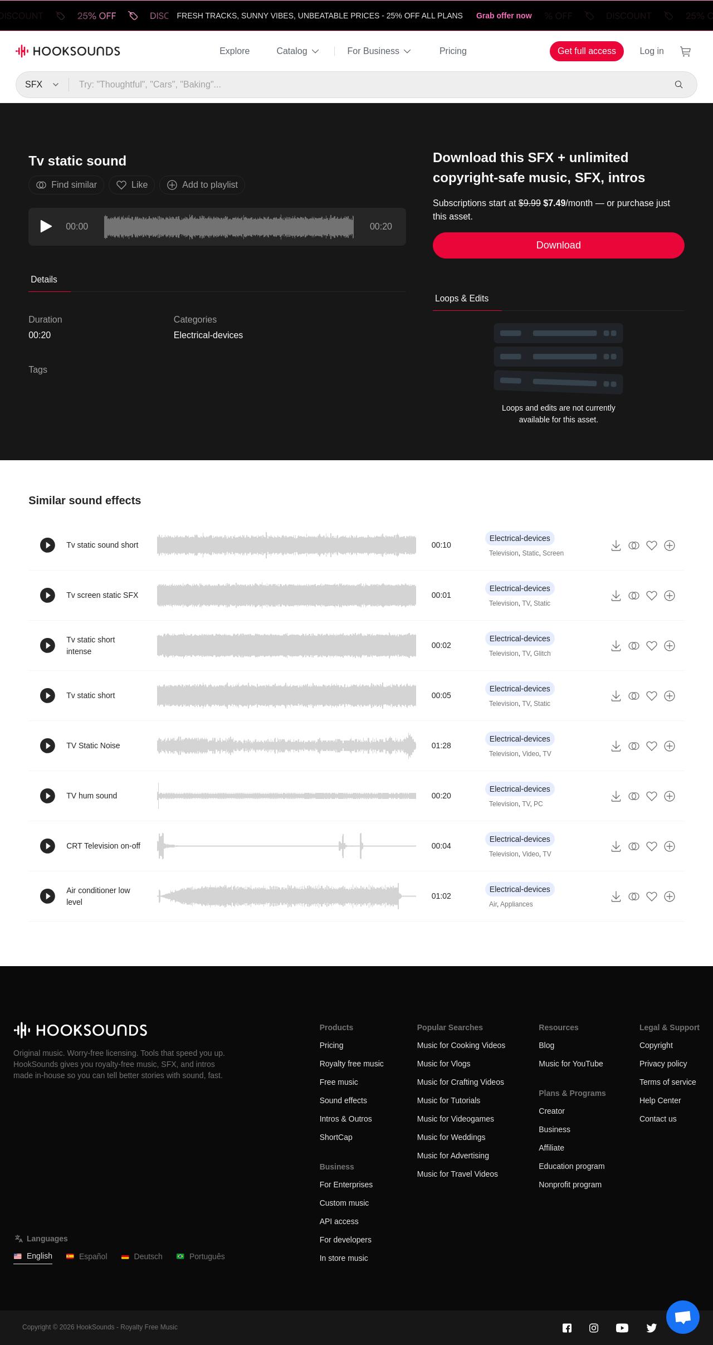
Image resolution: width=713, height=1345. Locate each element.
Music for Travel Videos (457, 1173)
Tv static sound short (102, 544)
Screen (553, 553)
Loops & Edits (462, 298)
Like (132, 185)
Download (558, 245)
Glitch (542, 653)
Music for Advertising (453, 1155)
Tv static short (90, 695)
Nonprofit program (570, 1184)
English (32, 1256)
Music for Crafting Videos (460, 1082)
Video (530, 754)
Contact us (658, 1118)
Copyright (656, 1045)
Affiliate (551, 1147)
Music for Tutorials (449, 1100)
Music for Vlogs (444, 1063)
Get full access (587, 51)
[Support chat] (683, 1317)
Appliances (516, 904)
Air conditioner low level (98, 896)
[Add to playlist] (669, 545)
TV (526, 603)
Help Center (660, 1100)
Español (87, 1256)
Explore (234, 51)
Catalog (298, 51)
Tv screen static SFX (102, 595)
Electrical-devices (208, 335)
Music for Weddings (451, 1137)
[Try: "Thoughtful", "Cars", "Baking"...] (367, 85)
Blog (546, 1045)
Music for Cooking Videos (461, 1045)
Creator (552, 1111)
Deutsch (142, 1256)
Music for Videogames (455, 1118)
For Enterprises (346, 1184)
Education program (571, 1166)
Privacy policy (663, 1063)
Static (530, 553)
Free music (339, 1082)
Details (44, 279)
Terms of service (667, 1082)
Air (493, 904)
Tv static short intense (90, 645)
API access (339, 1221)
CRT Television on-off (103, 845)
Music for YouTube (571, 1063)
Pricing (453, 51)
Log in (651, 51)
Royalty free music (352, 1063)
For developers (346, 1239)
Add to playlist (202, 185)
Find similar (66, 185)
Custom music (344, 1202)
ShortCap (336, 1137)
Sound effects (343, 1100)
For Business (380, 51)
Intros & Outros (346, 1118)
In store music (344, 1258)
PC (538, 804)
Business (554, 1129)
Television (504, 553)
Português (200, 1256)
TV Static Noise (93, 745)
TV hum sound (91, 795)
